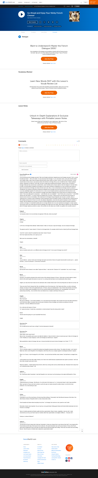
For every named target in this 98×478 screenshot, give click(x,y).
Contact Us (54, 459)
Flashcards (25, 450)
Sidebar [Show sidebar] (77, 6)
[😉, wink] (64, 145)
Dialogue (23, 32)
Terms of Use (69, 474)
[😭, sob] (66, 145)
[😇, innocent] (68, 145)
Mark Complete (32, 22)
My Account (54, 452)
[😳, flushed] (49, 145)
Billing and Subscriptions (56, 450)
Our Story (39, 448)
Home (24, 446)
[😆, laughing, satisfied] (59, 145)
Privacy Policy (63, 474)
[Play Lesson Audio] (21, 14)
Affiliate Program (40, 463)
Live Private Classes (27, 454)
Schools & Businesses (41, 459)
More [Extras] (40, 2)
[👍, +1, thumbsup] (79, 145)
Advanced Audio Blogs (48, 26)
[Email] (32, 166)
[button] (81, 2)
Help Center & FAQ (55, 446)
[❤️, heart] (76, 145)
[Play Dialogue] (19, 36)
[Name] (32, 163)
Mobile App (25, 461)
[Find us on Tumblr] (67, 461)
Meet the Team (40, 450)
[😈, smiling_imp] (74, 145)
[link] (72, 6)
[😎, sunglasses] (55, 145)
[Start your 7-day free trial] (69, 448)
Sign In (85, 2)
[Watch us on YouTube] (69, 458)
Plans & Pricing (40, 454)
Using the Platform (55, 454)
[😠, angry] (57, 145)
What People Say (40, 452)
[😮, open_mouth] (72, 145)
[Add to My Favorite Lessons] (44, 22)
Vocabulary (27, 2)
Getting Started (54, 448)
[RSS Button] (19, 145)
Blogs (38, 461)
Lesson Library (20, 6)
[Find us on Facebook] (71, 458)
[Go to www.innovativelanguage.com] (49, 472)
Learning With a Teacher (56, 457)
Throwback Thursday (57, 26)
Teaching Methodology (56, 455)
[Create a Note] (48, 22)
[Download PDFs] (52, 22)
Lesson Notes (44, 32)
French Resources (26, 457)
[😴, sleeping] (70, 145)
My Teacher (34, 2)
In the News (39, 455)
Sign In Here (53, 63)
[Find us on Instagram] (69, 461)
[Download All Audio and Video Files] (57, 22)
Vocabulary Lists (26, 452)
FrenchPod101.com (56, 474)
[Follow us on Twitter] (67, 458)
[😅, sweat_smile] (61, 145)
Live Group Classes (27, 455)
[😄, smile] (47, 145)
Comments (55, 32)
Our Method (39, 446)
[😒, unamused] (53, 145)
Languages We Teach (41, 457)
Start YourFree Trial (93, 2)
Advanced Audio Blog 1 (29, 6)
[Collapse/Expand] (49, 141)
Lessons (20, 2)
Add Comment (25, 169)
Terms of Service (61, 475)
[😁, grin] (51, 145)
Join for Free (49, 59)
